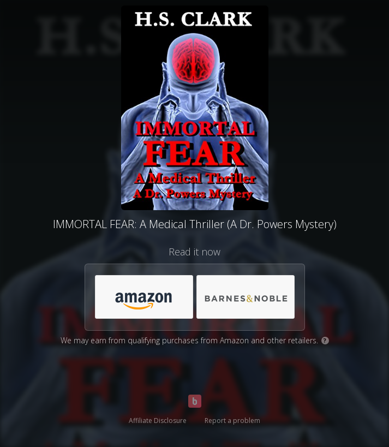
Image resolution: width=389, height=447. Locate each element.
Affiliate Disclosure (158, 420)
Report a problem (232, 420)
